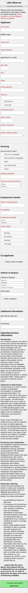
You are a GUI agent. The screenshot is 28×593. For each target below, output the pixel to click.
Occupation (5, 210)
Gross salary (6, 226)
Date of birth (5, 117)
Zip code (4, 65)
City (2, 73)
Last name (5, 42)
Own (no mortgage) (11, 154)
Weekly (6, 233)
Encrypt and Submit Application (14, 584)
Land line (6, 105)
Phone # (4, 95)
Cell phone (7, 101)
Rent (5, 162)
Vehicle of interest (8, 277)
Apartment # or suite (9, 57)
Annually (6, 244)
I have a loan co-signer (12, 262)
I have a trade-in (9, 299)
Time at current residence (11, 181)
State (3, 80)
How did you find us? (9, 316)
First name (5, 27)
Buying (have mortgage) (12, 158)
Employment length (8, 217)
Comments (5, 324)
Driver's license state (9, 133)
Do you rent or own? (9, 151)
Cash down (5, 291)
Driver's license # (7, 125)
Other (5, 169)
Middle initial (5, 35)
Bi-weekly (7, 237)
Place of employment (9, 202)
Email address (6, 87)
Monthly (6, 240)
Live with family (9, 165)
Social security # (7, 110)
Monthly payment (7, 174)
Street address (6, 50)
